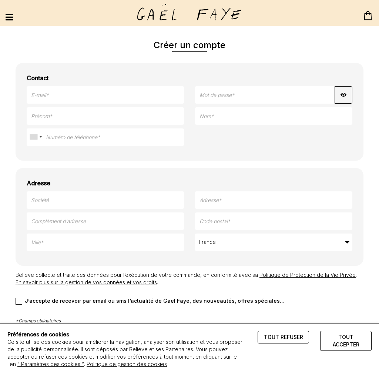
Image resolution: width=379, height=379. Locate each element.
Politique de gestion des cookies (127, 364)
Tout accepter (346, 341)
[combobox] (35, 137)
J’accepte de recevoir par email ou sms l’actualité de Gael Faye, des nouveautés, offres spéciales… (150, 301)
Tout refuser (283, 337)
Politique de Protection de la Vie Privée (307, 275)
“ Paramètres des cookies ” (50, 364)
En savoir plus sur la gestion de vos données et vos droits (86, 282)
